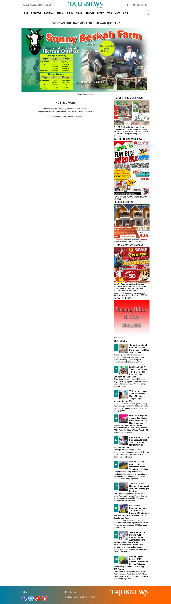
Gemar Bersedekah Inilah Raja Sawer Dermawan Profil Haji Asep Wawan (139, 349)
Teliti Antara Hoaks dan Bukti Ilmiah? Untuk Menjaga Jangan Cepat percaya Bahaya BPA (130, 396)
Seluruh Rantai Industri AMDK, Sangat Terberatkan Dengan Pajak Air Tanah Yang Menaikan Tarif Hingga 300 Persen (131, 563)
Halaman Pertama (74, 116)
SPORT (100, 13)
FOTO (109, 13)
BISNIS (79, 13)
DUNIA (70, 13)
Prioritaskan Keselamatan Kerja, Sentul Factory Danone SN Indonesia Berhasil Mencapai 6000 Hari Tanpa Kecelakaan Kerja (131, 511)
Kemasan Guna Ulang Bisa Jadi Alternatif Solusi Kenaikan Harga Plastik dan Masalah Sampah (131, 442)
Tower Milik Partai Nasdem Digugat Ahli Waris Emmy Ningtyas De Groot (139, 487)
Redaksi (68, 597)
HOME (25, 13)
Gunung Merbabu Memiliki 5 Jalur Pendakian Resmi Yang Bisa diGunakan (138, 465)
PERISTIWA (36, 13)
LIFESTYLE (89, 13)
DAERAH (60, 13)
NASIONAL (49, 13)
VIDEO (117, 13)
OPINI (125, 13)
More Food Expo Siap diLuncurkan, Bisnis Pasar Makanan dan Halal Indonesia (139, 419)
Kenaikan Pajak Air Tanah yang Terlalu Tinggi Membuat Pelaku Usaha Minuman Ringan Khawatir (130, 372)
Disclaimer (84, 597)
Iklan (93, 597)
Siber (76, 597)
